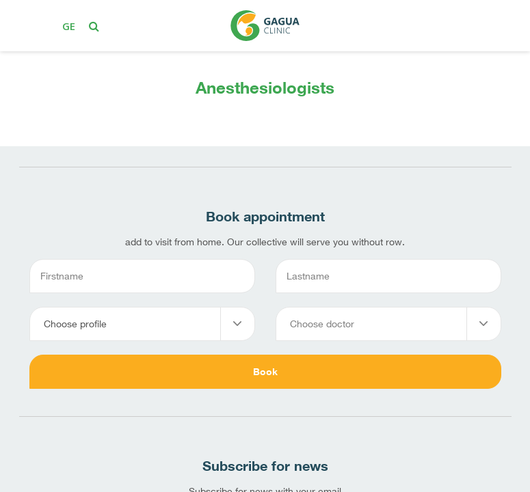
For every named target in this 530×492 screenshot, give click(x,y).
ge (68, 26)
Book (265, 371)
